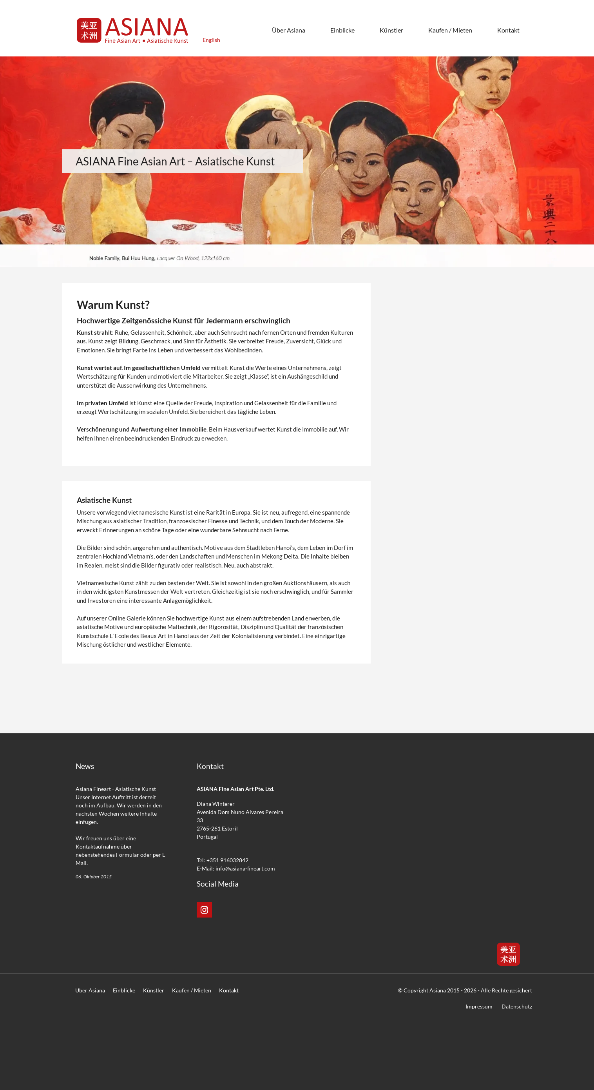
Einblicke (124, 990)
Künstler (153, 990)
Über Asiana (90, 990)
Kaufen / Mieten (191, 990)
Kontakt (229, 990)
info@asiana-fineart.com (245, 868)
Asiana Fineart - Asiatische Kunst (116, 788)
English (211, 39)
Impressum (479, 1006)
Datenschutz (517, 1006)
